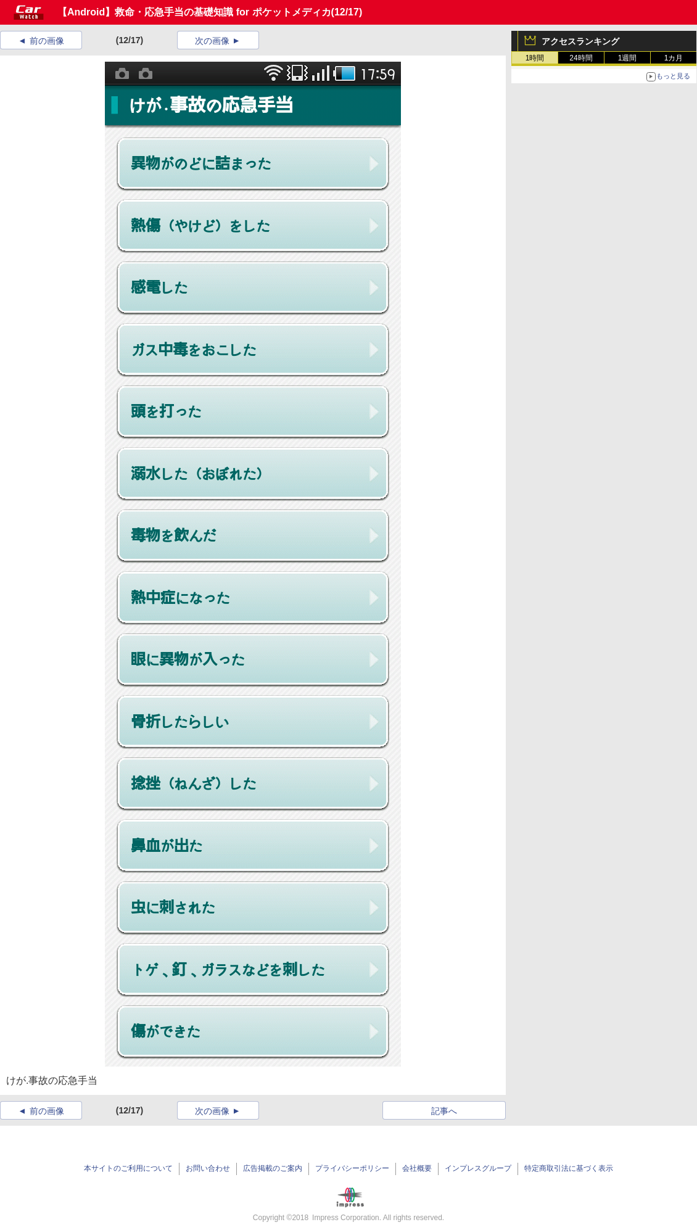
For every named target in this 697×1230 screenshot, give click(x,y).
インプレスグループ (478, 1168)
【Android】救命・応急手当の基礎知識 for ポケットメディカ (194, 12)
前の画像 (47, 41)
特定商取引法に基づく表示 (568, 1168)
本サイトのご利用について (128, 1168)
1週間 (627, 58)
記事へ (444, 1111)
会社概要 (417, 1168)
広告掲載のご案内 (272, 1168)
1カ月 (673, 58)
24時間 (580, 58)
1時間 (535, 58)
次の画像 (212, 41)
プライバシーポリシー (352, 1168)
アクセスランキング (580, 41)
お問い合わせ (208, 1168)
